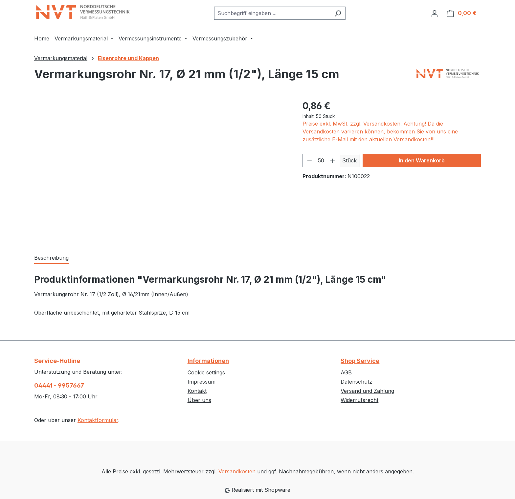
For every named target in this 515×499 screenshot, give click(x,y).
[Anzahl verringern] (309, 160)
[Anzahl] (321, 160)
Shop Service (360, 360)
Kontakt (197, 391)
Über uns (199, 400)
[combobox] (272, 13)
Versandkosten (237, 471)
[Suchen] (338, 13)
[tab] (51, 258)
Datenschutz (356, 381)
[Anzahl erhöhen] (333, 160)
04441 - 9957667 (59, 385)
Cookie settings (206, 372)
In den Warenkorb (422, 160)
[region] (162, 169)
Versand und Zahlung (367, 391)
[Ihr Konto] (434, 13)
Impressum (201, 381)
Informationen (208, 360)
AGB (346, 372)
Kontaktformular (98, 420)
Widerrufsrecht (359, 400)
